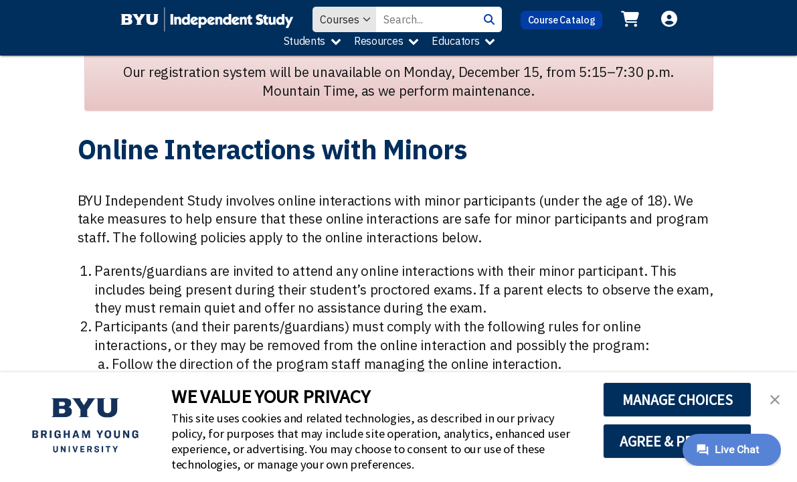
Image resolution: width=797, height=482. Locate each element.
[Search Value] (426, 19)
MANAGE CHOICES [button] (677, 399)
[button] (775, 398)
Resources (378, 41)
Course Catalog (562, 19)
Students (305, 41)
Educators (455, 41)
